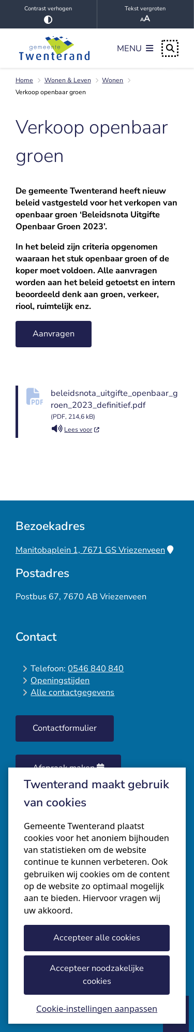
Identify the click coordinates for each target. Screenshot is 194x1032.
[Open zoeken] (169, 48)
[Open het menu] (135, 48)
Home (24, 80)
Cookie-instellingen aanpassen (96, 1008)
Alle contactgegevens (72, 692)
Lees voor (75, 429)
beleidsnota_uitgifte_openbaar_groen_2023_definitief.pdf (114, 405)
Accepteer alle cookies (97, 937)
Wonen (112, 80)
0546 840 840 (96, 668)
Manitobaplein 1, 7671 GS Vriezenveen (94, 550)
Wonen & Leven (67, 80)
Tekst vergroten (145, 14)
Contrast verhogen (48, 14)
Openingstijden (60, 680)
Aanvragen (53, 334)
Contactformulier (65, 728)
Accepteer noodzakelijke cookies (97, 974)
